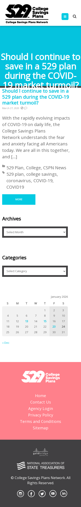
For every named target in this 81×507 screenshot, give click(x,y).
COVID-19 (42, 180)
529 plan (15, 174)
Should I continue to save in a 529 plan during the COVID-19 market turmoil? (35, 97)
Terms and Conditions (40, 421)
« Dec (5, 343)
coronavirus (18, 180)
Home (40, 395)
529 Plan (15, 168)
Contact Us (40, 402)
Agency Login (40, 408)
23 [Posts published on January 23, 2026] (54, 326)
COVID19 (15, 187)
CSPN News (54, 168)
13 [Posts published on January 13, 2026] (26, 321)
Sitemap (40, 427)
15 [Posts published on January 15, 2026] (44, 321)
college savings (41, 174)
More (18, 199)
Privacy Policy (40, 415)
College (33, 168)
